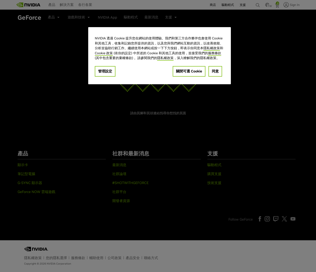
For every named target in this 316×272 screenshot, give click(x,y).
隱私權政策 (211, 48)
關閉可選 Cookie (189, 71)
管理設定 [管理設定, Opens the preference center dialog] (105, 71)
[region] (159, 55)
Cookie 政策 (104, 53)
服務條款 (214, 53)
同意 (215, 71)
